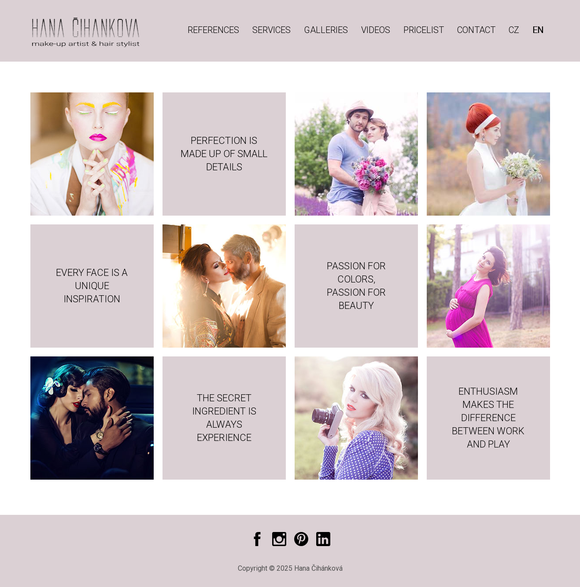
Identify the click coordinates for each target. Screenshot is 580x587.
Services (271, 30)
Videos (375, 30)
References (213, 30)
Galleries (326, 30)
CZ (514, 30)
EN (537, 30)
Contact (476, 30)
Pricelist (423, 30)
